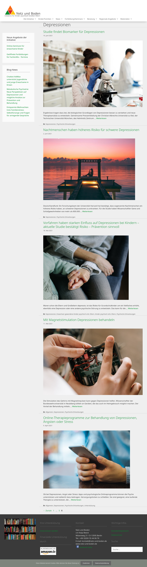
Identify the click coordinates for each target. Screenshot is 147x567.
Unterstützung (89, 506)
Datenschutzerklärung (102, 563)
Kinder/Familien (46, 19)
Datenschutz (116, 535)
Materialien (126, 19)
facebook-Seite (85, 547)
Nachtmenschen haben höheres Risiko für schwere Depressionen (91, 129)
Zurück (47, 510)
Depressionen (51, 124)
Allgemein (49, 412)
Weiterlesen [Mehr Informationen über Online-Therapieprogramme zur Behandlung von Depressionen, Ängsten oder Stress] (76, 500)
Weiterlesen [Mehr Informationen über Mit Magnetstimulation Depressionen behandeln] (77, 406)
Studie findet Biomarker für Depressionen (74, 31)
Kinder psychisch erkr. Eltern (105, 314)
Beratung (92, 19)
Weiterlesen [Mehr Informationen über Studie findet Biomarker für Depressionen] (101, 118)
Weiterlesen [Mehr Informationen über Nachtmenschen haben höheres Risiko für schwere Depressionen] (87, 211)
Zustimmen (86, 563)
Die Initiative (30, 19)
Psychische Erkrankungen (66, 124)
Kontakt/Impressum (120, 531)
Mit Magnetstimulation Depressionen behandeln (78, 319)
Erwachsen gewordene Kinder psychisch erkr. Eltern (75, 314)
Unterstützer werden (49, 531)
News (59, 19)
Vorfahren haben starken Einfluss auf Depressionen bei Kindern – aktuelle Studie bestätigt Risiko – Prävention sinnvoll (91, 224)
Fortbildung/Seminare (75, 19)
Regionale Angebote (108, 19)
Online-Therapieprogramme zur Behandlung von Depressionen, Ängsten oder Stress (90, 419)
